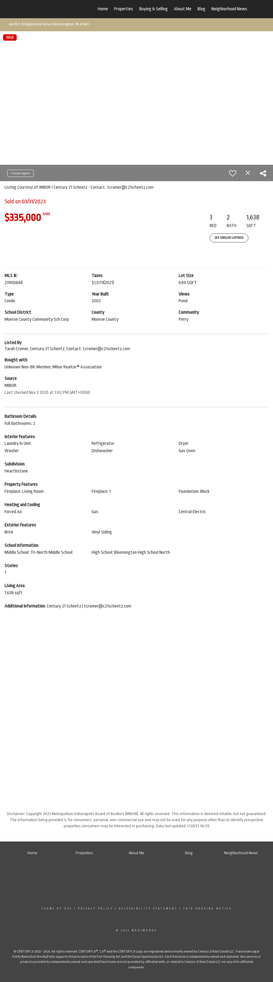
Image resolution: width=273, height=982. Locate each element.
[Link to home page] (55, 9)
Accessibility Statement (148, 908)
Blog (201, 9)
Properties (123, 9)
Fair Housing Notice (207, 908)
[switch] (232, 173)
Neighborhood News (229, 9)
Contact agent (20, 173)
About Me (182, 9)
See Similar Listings (229, 238)
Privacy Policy (95, 908)
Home (103, 9)
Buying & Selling (153, 9)
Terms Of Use (56, 908)
